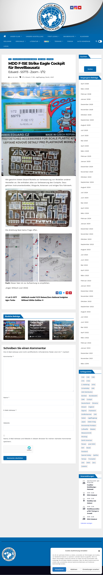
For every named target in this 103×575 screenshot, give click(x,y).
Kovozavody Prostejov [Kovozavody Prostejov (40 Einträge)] (88, 425)
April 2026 (85, 84)
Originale (21, 41)
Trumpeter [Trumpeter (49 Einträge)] (91, 459)
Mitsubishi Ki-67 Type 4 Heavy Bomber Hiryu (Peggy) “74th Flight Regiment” (38, 322)
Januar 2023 (85, 286)
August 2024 (85, 187)
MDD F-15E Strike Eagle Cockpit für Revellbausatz (36, 67)
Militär (17, 325)
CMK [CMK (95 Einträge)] (82, 399)
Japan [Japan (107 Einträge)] (83, 422)
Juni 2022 (84, 322)
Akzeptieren (59, 569)
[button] (99, 551)
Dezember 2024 (87, 167)
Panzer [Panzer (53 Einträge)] (83, 444)
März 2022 (85, 338)
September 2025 (87, 120)
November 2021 (87, 358)
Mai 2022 (84, 327)
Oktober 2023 (86, 239)
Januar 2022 (85, 348)
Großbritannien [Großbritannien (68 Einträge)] (86, 414)
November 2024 (87, 172)
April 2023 (85, 270)
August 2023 (85, 250)
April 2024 (85, 208)
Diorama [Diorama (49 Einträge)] (95, 403)
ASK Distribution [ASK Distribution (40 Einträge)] (86, 392)
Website (6, 423)
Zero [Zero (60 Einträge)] (93, 463)
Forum (70, 41)
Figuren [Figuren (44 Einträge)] (83, 410)
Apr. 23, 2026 (36, 336)
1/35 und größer (10, 322)
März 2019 (85, 364)
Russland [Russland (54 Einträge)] (84, 451)
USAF (52, 77)
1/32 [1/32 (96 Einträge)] (82, 377)
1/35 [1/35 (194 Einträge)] (88, 377)
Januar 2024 (85, 224)
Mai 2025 (84, 141)
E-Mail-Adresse (9, 410)
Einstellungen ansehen (91, 569)
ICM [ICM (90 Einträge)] (95, 414)
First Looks (53, 36)
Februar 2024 (86, 218)
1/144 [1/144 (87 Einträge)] (88, 381)
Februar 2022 (86, 343)
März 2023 (85, 275)
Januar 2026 (85, 99)
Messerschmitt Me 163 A (62, 329)
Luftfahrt (50, 59)
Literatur (35, 41)
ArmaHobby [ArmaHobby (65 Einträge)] (85, 388)
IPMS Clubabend (92, 495)
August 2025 (85, 125)
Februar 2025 (86, 156)
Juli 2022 (84, 317)
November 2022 (87, 296)
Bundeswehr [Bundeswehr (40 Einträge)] (93, 396)
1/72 (10, 59)
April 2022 (85, 333)
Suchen (83, 57)
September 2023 (87, 244)
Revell (47, 77)
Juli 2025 (84, 130)
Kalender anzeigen (86, 523)
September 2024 (87, 182)
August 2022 (85, 312)
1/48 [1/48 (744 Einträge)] (93, 377)
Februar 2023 (86, 281)
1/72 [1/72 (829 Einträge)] (82, 381)
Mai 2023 (84, 265)
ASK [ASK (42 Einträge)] (93, 388)
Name (6, 397)
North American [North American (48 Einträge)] (86, 440)
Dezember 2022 (87, 291)
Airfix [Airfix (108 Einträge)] (93, 384)
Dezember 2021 (87, 353)
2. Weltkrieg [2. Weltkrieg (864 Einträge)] (85, 384)
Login (6, 46)
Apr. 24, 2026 (12, 336)
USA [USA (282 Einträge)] (82, 463)
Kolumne (7, 41)
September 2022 (87, 307)
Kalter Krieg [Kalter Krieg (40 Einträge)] (92, 422)
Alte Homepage (83, 41)
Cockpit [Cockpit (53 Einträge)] (89, 399)
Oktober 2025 (86, 115)
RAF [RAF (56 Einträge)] (82, 448)
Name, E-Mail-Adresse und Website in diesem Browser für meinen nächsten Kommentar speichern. (37, 440)
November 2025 (87, 110)
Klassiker (84, 36)
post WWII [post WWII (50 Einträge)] (91, 444)
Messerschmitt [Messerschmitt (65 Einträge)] (86, 433)
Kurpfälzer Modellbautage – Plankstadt (92, 487)
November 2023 (87, 234)
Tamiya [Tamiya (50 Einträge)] (83, 459)
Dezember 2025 (87, 104)
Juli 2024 (84, 193)
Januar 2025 (85, 161)
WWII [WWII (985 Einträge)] (88, 463)
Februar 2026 (86, 94)
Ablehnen (73, 569)
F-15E (33, 77)
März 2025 (85, 151)
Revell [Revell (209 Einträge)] (89, 448)
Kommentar (8, 356)
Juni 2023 (84, 260)
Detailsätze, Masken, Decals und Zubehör (24, 59)
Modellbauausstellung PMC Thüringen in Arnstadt (93, 511)
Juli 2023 (84, 255)
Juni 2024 (84, 198)
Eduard (27, 77)
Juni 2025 (84, 136)
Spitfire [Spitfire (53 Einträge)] (95, 455)
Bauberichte (69, 36)
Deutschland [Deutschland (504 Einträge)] (85, 403)
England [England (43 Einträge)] (91, 407)
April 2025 (85, 146)
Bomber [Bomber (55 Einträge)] (84, 396)
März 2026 (85, 89)
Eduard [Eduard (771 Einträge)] (83, 407)
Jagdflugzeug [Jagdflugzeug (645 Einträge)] (92, 418)
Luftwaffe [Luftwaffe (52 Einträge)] (84, 429)
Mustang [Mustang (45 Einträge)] (84, 436)
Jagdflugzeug (40, 77)
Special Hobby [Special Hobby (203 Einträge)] (86, 455)
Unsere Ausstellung (34, 36)
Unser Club (16, 36)
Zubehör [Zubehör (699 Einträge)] (84, 466)
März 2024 (85, 213)
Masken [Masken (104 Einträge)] (92, 429)
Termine (59, 41)
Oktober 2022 (86, 301)
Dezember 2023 (87, 229)
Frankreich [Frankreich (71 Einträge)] (92, 410)
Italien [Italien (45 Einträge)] (83, 418)
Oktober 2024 (86, 177)
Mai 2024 (84, 203)
